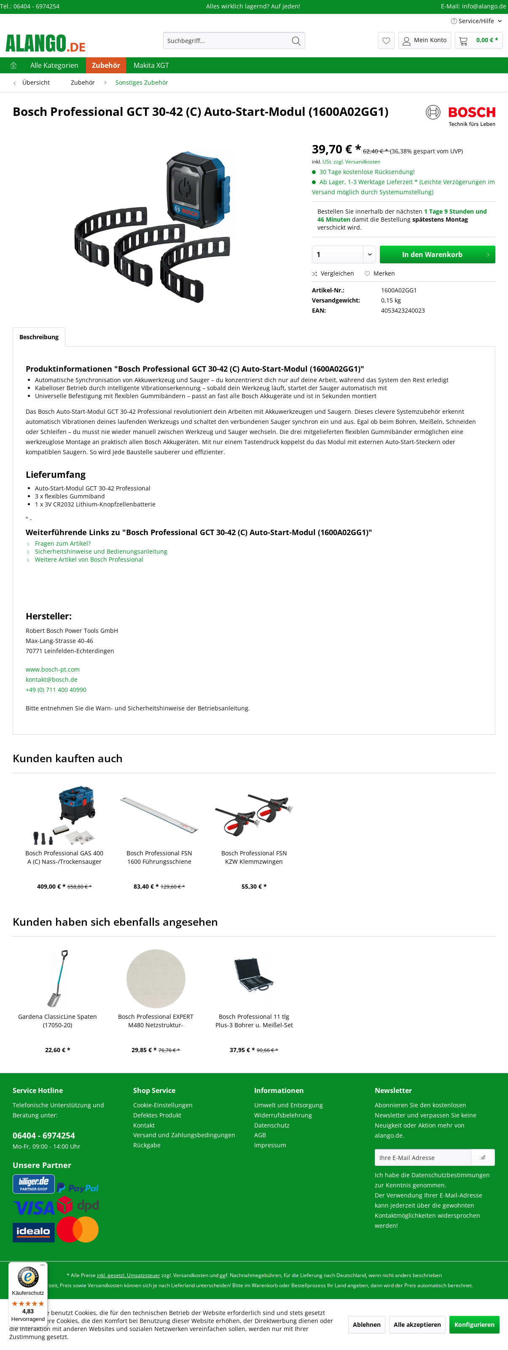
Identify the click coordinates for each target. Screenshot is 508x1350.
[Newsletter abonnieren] (483, 1157)
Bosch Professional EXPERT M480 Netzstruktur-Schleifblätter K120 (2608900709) (156, 1020)
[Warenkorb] (479, 40)
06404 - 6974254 (44, 1135)
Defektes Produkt (157, 1115)
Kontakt (144, 1125)
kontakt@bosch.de (52, 679)
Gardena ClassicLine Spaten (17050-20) (57, 1020)
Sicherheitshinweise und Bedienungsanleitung (96, 551)
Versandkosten (190, 1275)
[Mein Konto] (424, 40)
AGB (260, 1135)
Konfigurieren (474, 1325)
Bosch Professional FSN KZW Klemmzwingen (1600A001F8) (254, 857)
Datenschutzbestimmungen (450, 1175)
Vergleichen (333, 273)
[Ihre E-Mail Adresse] (423, 1157)
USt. (327, 161)
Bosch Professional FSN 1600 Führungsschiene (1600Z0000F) (159, 857)
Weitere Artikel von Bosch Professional (84, 559)
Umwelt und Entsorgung (288, 1105)
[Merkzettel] (386, 40)
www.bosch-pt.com (53, 669)
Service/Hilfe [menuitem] (473, 21)
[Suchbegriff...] (234, 40)
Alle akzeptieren (417, 1325)
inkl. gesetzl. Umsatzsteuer (128, 1275)
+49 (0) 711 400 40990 (56, 690)
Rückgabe (147, 1145)
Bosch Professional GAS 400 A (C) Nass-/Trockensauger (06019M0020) (64, 857)
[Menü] (43, 1267)
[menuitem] (234, 40)
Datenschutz (272, 1125)
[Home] (13, 65)
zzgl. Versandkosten (356, 161)
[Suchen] (296, 40)
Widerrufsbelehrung (283, 1115)
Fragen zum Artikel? (58, 543)
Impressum (270, 1145)
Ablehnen (367, 1325)
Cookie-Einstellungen (163, 1105)
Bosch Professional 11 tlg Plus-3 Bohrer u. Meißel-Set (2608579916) (254, 1020)
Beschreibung (39, 337)
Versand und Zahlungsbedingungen (184, 1135)
